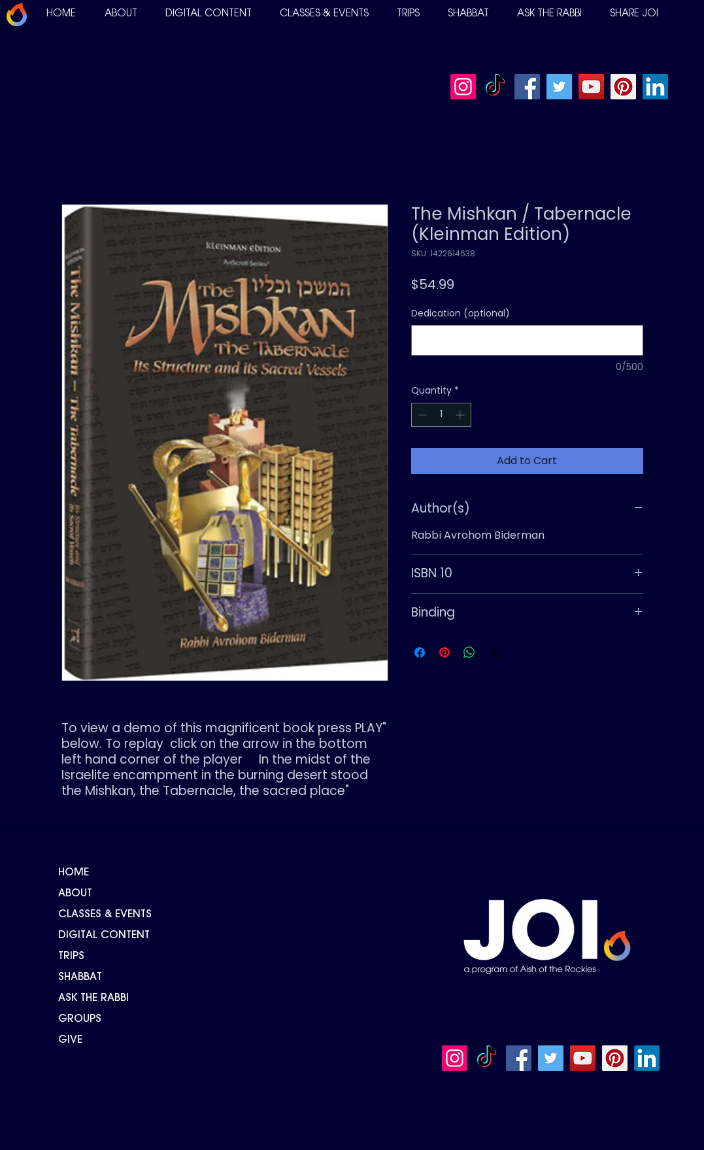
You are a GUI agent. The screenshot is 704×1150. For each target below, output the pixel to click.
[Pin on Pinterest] (444, 652)
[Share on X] (494, 652)
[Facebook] (527, 86)
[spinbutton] (441, 414)
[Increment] (461, 414)
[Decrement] (421, 414)
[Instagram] (463, 86)
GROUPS (79, 1019)
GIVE (70, 1040)
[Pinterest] (623, 86)
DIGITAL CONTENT (104, 935)
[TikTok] (495, 86)
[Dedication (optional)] (527, 340)
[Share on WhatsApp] (469, 652)
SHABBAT (80, 977)
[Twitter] (559, 86)
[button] (121, 14)
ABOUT (75, 893)
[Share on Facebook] (419, 652)
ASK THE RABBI (93, 998)
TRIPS (71, 956)
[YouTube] (591, 86)
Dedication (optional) (460, 313)
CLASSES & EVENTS (105, 914)
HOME (73, 873)
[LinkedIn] (655, 86)
